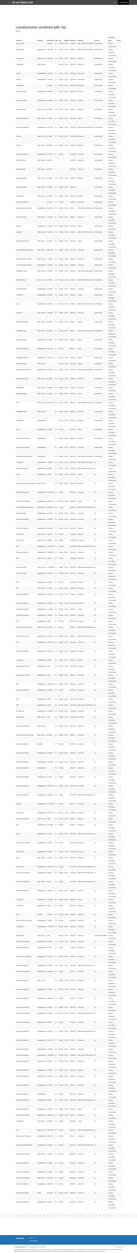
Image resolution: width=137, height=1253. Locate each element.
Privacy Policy (33, 1247)
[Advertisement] (68, 14)
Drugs (114, 2)
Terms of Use (42, 1247)
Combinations (123, 2)
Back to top (119, 1247)
